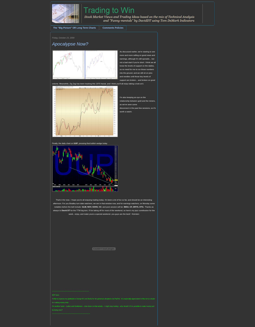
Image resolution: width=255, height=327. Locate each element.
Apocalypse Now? (70, 43)
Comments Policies (113, 27)
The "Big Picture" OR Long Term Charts (74, 27)
